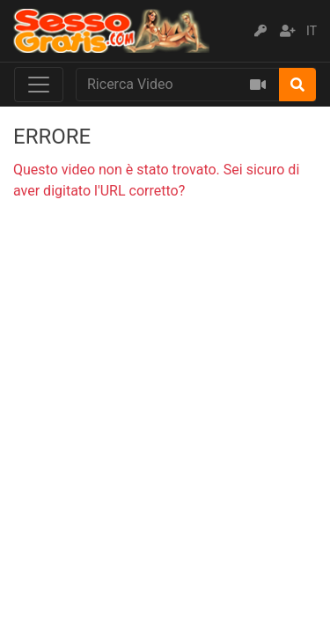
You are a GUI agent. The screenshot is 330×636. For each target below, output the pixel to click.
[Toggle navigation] (38, 84)
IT (311, 31)
